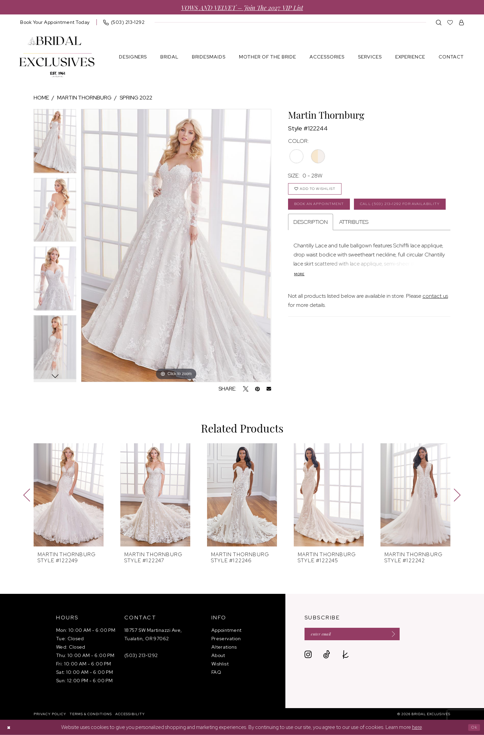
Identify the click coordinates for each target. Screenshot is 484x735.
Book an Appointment (325, 209)
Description (310, 247)
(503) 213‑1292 (141, 655)
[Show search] (439, 22)
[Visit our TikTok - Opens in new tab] (326, 657)
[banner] (56, 57)
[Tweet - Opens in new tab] (245, 389)
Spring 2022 (136, 97)
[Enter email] (363, 635)
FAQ (216, 672)
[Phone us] (124, 22)
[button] (461, 22)
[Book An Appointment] (54, 22)
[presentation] (69, 494)
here (417, 727)
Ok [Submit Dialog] (473, 727)
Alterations (224, 647)
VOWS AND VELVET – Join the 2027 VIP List (242, 7)
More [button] (300, 300)
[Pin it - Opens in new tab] (257, 389)
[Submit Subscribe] (411, 635)
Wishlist (220, 664)
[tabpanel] (55, 143)
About (218, 655)
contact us (435, 322)
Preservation (226, 639)
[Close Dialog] (10, 727)
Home (41, 97)
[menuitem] (54, 22)
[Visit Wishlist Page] (450, 22)
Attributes (353, 247)
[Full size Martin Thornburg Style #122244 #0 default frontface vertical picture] (176, 245)
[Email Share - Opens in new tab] (269, 388)
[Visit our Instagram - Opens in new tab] (308, 657)
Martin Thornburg (84, 97)
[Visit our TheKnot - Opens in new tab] (345, 657)
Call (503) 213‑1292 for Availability (343, 228)
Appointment (226, 630)
